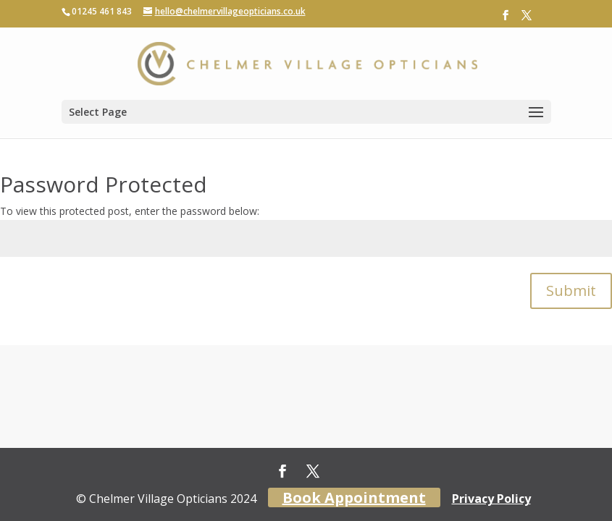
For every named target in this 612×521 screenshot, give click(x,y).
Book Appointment (354, 497)
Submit (571, 290)
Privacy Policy (491, 499)
